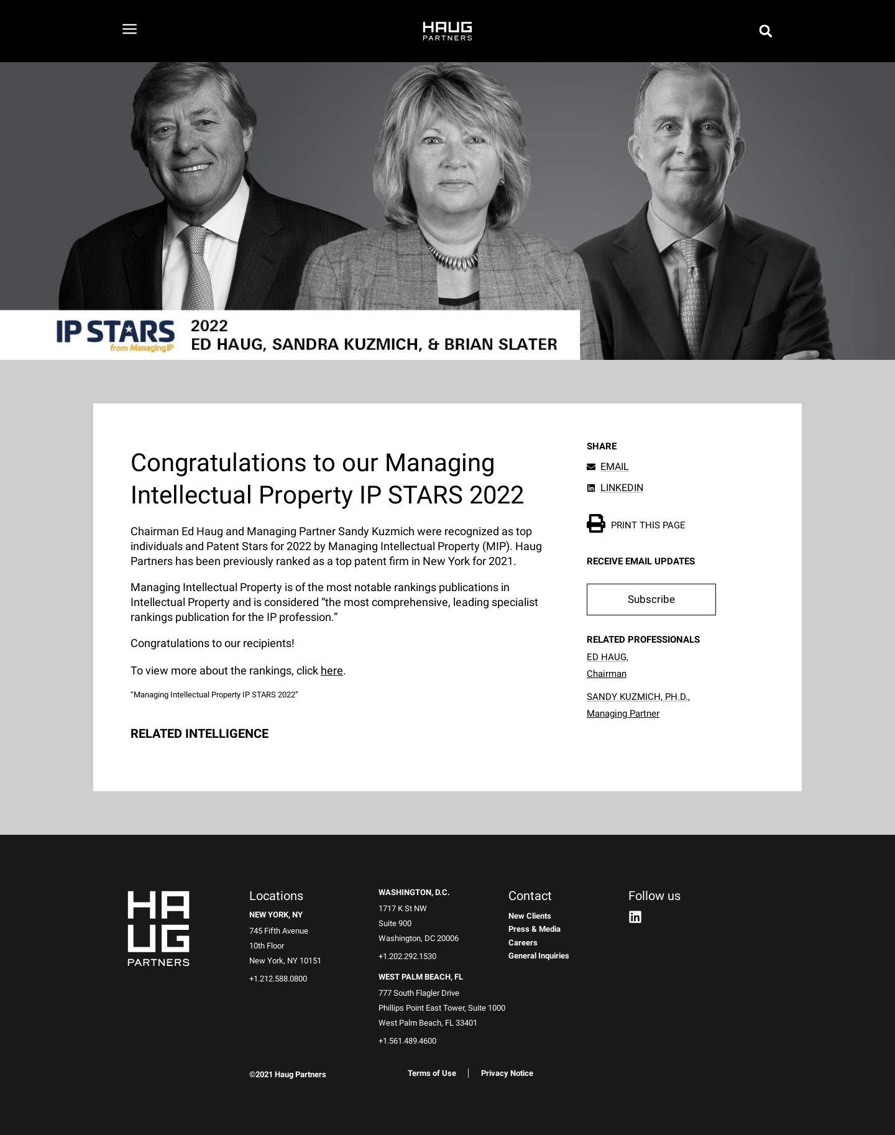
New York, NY (276, 914)
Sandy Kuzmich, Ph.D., (638, 696)
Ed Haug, (607, 657)
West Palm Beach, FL (421, 976)
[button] (651, 600)
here (332, 670)
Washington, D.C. (414, 892)
